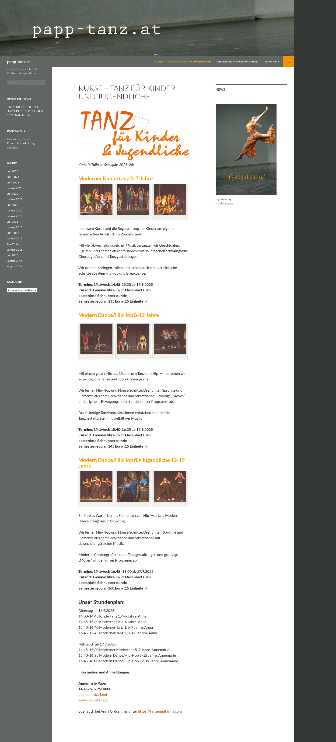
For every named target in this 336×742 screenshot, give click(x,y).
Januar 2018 (14, 227)
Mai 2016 (13, 244)
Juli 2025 (12, 171)
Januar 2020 (14, 210)
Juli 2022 (12, 193)
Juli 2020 (12, 205)
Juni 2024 (13, 177)
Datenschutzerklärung (21, 143)
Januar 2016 (14, 249)
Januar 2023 (14, 188)
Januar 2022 (14, 199)
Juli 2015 (12, 255)
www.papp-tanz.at (93, 700)
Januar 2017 (14, 238)
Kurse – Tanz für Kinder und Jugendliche (183, 61)
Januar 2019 (14, 216)
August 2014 (15, 266)
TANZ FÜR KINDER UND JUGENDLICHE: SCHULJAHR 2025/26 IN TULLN (25, 111)
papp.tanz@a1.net (92, 694)
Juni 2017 (13, 233)
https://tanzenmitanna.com (160, 711)
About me (270, 61)
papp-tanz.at (18, 61)
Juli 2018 (12, 221)
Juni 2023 (13, 182)
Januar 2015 (14, 260)
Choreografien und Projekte (237, 61)
